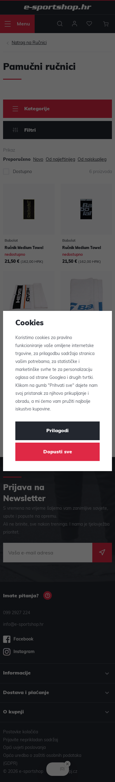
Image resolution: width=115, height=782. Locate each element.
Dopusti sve (57, 452)
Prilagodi (57, 431)
